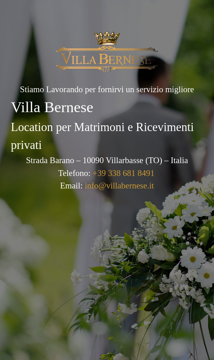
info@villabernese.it (119, 185)
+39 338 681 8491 (123, 173)
